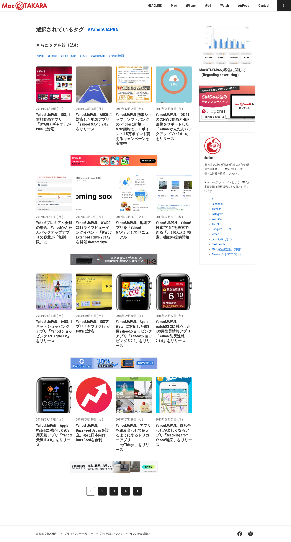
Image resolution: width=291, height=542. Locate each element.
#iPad (40, 56)
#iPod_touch (68, 56)
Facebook (217, 204)
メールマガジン (222, 239)
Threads (216, 209)
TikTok (216, 224)
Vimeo (215, 234)
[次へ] (137, 491)
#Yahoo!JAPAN (103, 29)
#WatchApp (98, 56)
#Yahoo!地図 (116, 56)
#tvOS (83, 56)
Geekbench (218, 244)
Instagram (217, 214)
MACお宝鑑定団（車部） (228, 249)
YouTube (217, 219)
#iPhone (52, 56)
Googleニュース (222, 229)
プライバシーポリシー (79, 534)
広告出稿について (111, 534)
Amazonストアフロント (227, 254)
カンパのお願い (139, 534)
